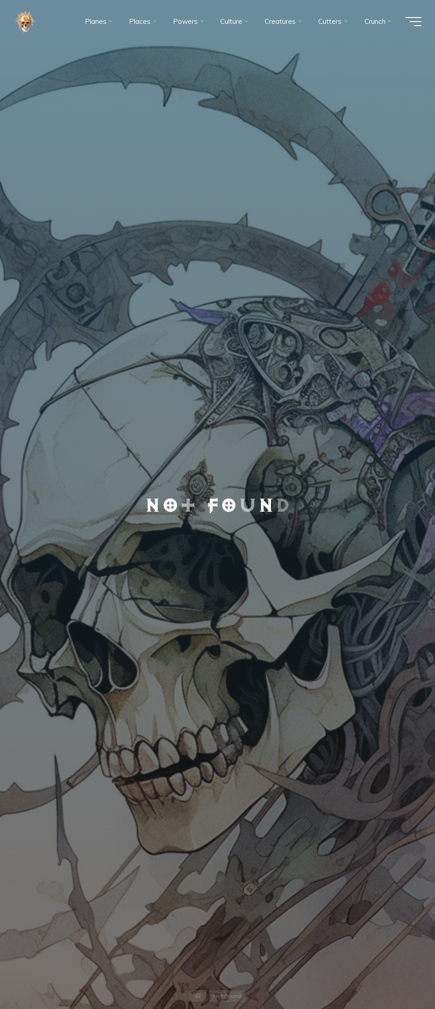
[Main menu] (413, 21)
